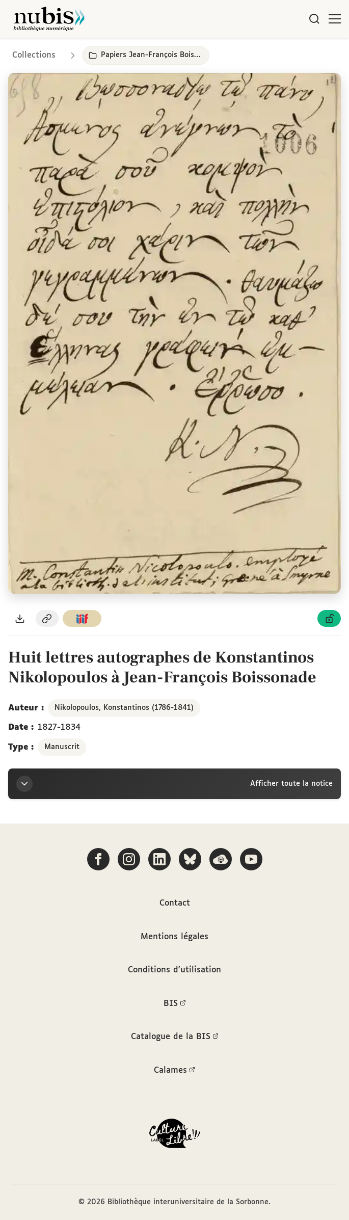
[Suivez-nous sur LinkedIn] (159, 859)
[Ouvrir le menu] (335, 18)
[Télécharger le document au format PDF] (20, 618)
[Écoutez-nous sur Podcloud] (220, 859)
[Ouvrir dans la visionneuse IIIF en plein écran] (174, 333)
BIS (175, 1004)
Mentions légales (174, 937)
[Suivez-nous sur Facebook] (98, 859)
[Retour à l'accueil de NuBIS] (49, 19)
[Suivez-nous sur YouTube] (251, 859)
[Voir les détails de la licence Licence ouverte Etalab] (329, 618)
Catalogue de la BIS (175, 1037)
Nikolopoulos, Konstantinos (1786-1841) (124, 707)
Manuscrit (61, 747)
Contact (174, 903)
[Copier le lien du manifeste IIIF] (82, 618)
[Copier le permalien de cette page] (47, 618)
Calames (174, 1070)
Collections (34, 55)
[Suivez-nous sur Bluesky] (190, 859)
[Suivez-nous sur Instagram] (129, 859)
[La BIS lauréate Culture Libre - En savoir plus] (174, 1136)
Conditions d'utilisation (174, 970)
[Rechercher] (314, 19)
